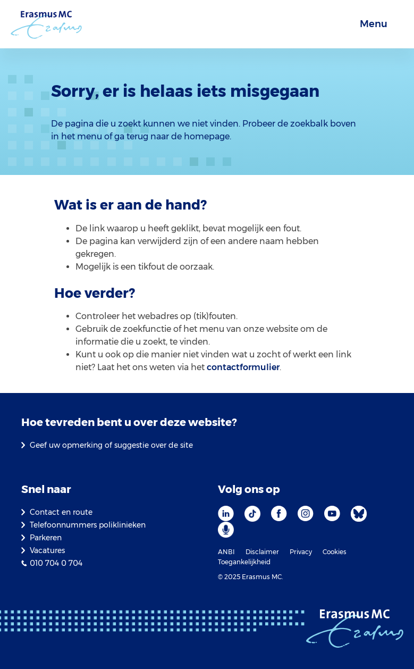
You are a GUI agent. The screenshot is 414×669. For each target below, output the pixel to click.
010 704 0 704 (56, 563)
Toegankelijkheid (244, 562)
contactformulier (243, 367)
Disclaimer (262, 552)
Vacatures (47, 550)
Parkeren (46, 537)
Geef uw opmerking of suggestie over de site (111, 445)
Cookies (335, 552)
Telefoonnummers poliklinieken (88, 525)
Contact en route (61, 512)
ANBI (226, 552)
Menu (373, 24)
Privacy (301, 552)
